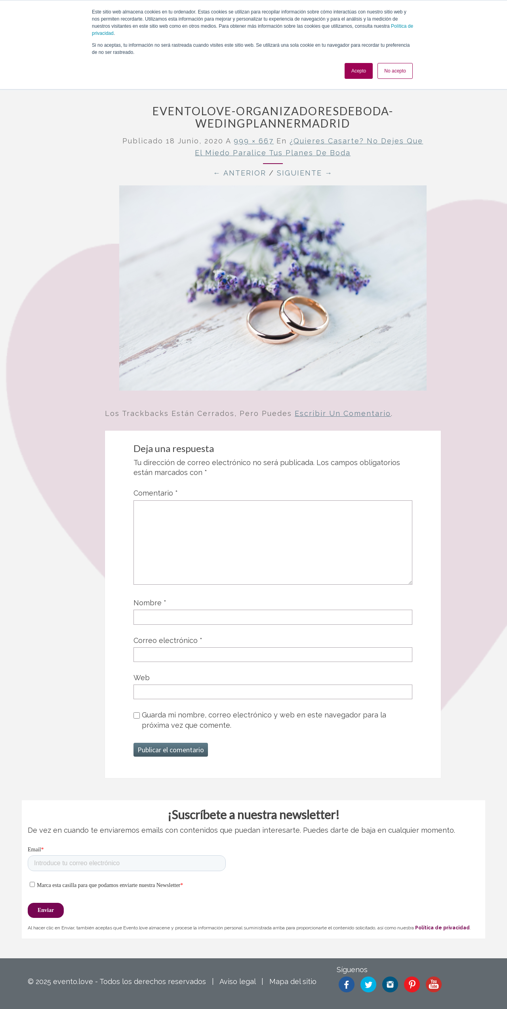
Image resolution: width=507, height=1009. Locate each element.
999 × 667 (254, 141)
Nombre (149, 603)
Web (141, 677)
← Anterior (239, 173)
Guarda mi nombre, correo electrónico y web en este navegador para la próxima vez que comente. (264, 720)
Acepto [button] (358, 71)
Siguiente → (305, 173)
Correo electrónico (167, 640)
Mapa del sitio (292, 981)
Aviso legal (237, 981)
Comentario (155, 493)
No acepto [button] (395, 71)
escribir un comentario (343, 413)
